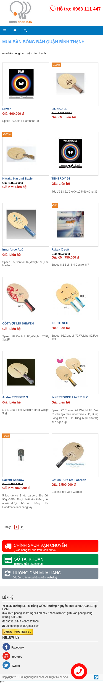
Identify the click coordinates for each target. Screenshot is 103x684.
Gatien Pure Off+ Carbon (69, 480)
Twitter (11, 665)
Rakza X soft (60, 249)
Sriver (6, 109)
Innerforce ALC (13, 249)
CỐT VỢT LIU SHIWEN (18, 323)
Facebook (13, 647)
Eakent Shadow (13, 480)
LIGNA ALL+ (60, 109)
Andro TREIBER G (15, 397)
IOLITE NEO (60, 323)
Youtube (12, 656)
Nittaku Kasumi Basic (17, 178)
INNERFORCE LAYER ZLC (70, 397)
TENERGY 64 (61, 178)
